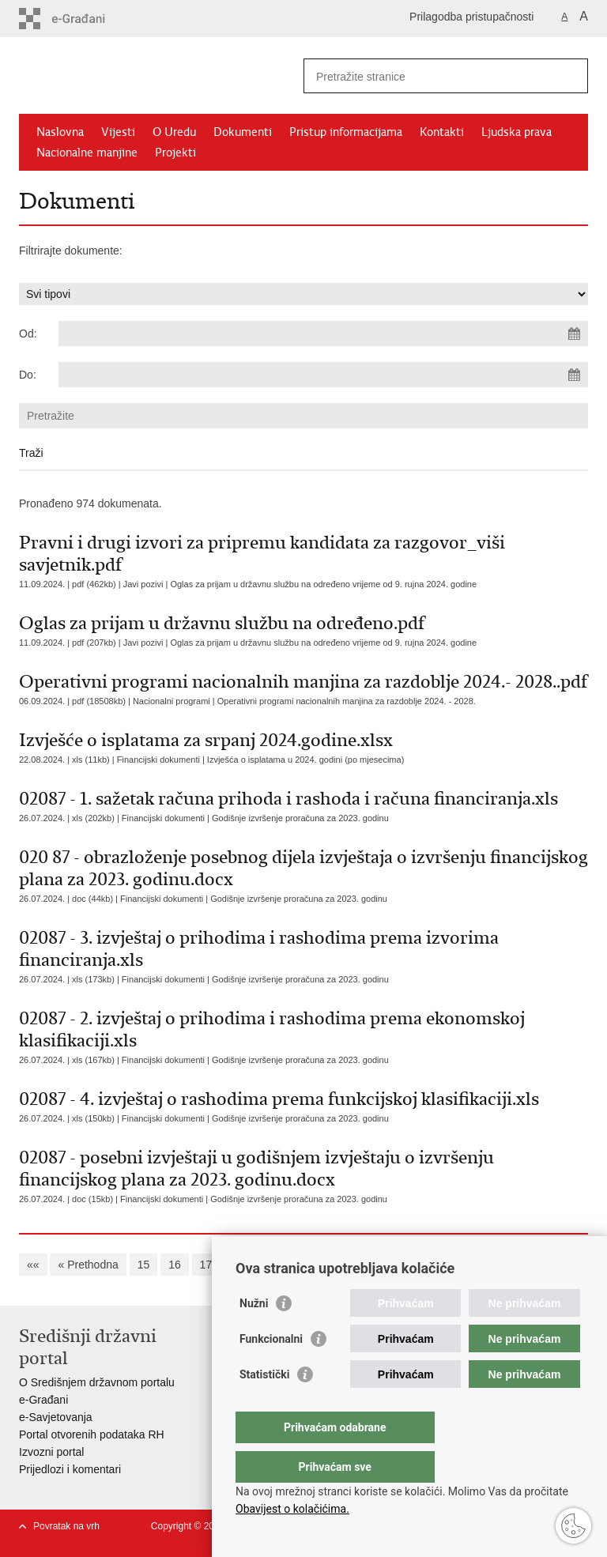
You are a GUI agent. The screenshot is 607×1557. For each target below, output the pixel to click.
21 (330, 1264)
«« (33, 1264)
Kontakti (442, 132)
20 (299, 1264)
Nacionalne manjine (87, 152)
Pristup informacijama (345, 132)
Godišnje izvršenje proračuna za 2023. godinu (300, 818)
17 (206, 1264)
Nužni (253, 1335)
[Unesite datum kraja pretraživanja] (323, 374)
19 (268, 1264)
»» (526, 1264)
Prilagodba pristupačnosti (471, 16)
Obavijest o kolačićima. (292, 1508)
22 (362, 1264)
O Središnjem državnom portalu (97, 1382)
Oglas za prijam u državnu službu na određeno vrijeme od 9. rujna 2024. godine (323, 584)
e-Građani (43, 1399)
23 (392, 1264)
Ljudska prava (516, 132)
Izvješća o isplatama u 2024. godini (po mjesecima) (305, 759)
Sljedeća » (474, 1264)
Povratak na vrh (66, 1526)
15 (144, 1264)
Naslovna (60, 132)
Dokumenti (242, 132)
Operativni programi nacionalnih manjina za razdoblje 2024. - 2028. (346, 701)
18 (237, 1264)
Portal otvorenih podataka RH (91, 1434)
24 (424, 1264)
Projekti (175, 152)
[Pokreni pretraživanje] (569, 76)
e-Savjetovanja (55, 1417)
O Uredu (174, 132)
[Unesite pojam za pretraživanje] (428, 76)
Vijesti (118, 132)
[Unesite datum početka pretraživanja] (323, 333)
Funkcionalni (271, 1370)
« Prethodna (88, 1264)
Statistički (264, 1406)
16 (174, 1264)
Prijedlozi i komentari (70, 1469)
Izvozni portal (51, 1452)
